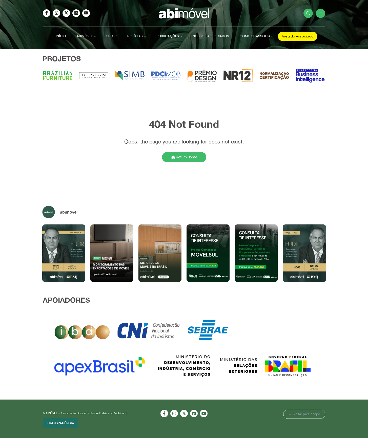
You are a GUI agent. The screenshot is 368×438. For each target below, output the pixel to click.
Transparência (60, 423)
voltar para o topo (304, 414)
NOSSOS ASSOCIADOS (211, 36)
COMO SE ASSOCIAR (256, 36)
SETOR (111, 36)
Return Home (184, 157)
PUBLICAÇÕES (168, 36)
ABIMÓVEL (85, 36)
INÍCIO (61, 36)
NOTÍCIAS (135, 36)
